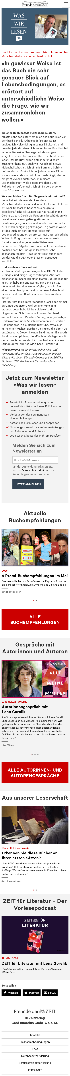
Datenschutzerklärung (36, 470)
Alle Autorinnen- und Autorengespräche (35, 772)
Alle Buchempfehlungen (35, 619)
